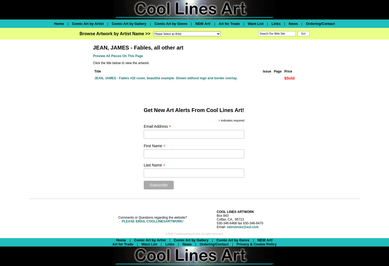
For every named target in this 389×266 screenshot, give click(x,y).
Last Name (154, 165)
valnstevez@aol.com (243, 227)
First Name (155, 146)
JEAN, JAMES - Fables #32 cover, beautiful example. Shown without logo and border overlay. (166, 78)
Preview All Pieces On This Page (118, 56)
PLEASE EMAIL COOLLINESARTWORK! (152, 221)
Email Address (157, 126)
